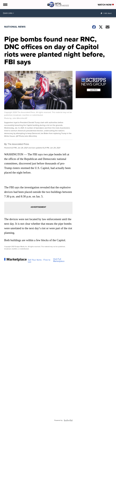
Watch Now (106, 4)
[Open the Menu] (5, 4)
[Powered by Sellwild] (68, 420)
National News (15, 26)
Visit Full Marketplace (58, 260)
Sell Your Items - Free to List (39, 261)
